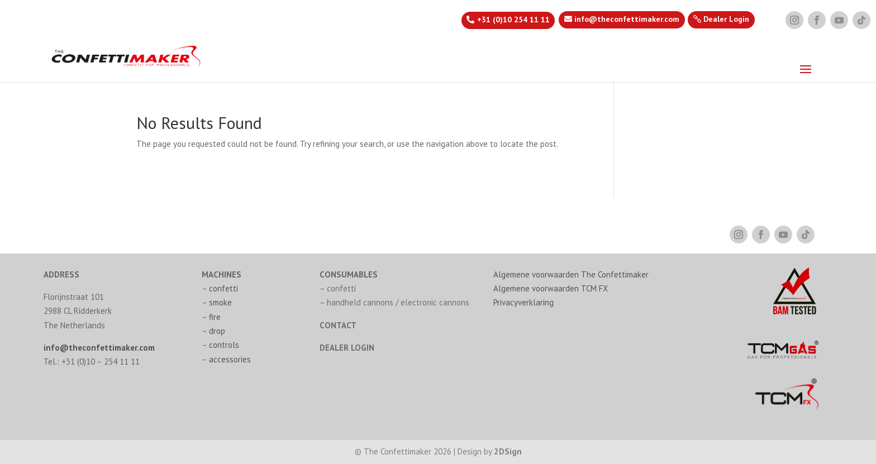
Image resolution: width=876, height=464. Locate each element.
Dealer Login (726, 19)
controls (224, 344)
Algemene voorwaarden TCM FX (550, 288)
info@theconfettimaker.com (626, 19)
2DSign (508, 451)
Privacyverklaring (523, 302)
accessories (230, 359)
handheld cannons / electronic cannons (398, 302)
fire (215, 317)
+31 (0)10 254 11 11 (513, 20)
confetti (223, 288)
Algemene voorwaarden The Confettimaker (571, 274)
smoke (220, 302)
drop (217, 331)
